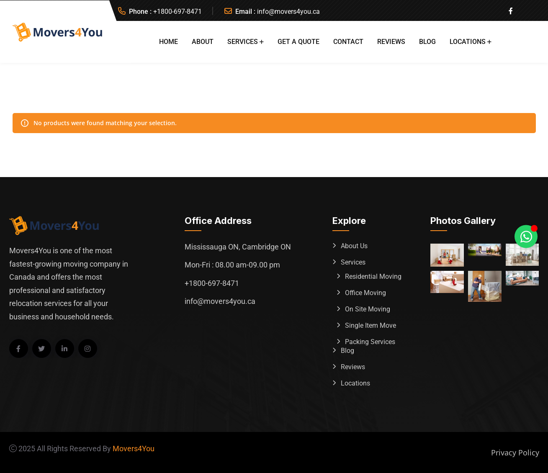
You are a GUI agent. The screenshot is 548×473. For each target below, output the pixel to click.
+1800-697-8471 (177, 11)
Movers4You (133, 448)
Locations (468, 42)
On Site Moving (367, 309)
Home (168, 42)
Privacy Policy (515, 452)
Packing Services (370, 342)
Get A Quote (298, 42)
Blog (427, 42)
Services (242, 42)
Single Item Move (370, 325)
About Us (354, 246)
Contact (348, 42)
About (203, 42)
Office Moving (365, 293)
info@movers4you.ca (288, 11)
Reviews (391, 42)
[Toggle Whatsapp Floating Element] (526, 236)
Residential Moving (373, 276)
